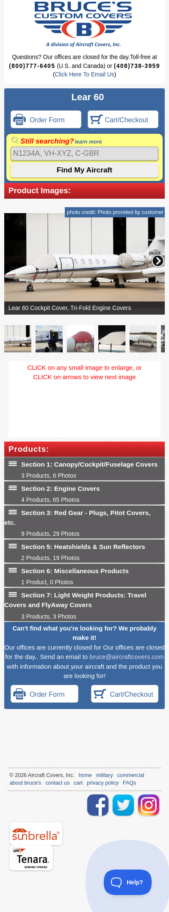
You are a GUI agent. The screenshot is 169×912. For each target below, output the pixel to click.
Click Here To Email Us (84, 74)
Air (31, 775)
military (104, 775)
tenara (31, 857)
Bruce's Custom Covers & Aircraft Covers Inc (84, 24)
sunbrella (36, 833)
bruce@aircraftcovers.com (126, 656)
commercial (130, 775)
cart (78, 783)
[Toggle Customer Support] (128, 882)
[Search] (84, 153)
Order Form (39, 120)
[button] (158, 260)
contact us (57, 783)
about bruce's (26, 783)
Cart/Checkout (119, 120)
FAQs (129, 783)
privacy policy (103, 783)
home (85, 775)
